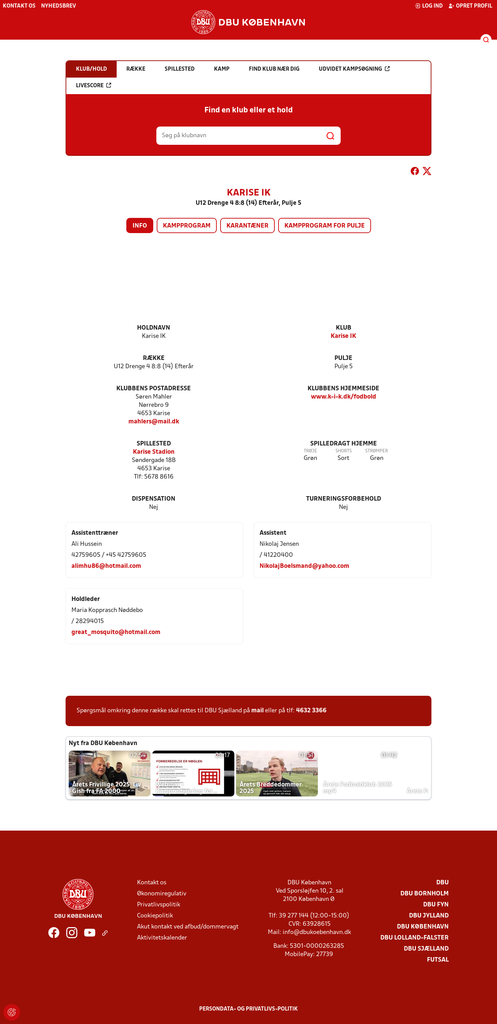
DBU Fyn (436, 905)
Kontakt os (19, 6)
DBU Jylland (429, 916)
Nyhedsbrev (58, 6)
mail (257, 711)
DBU (442, 883)
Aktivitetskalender (162, 938)
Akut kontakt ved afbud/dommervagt (187, 927)
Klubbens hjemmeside (343, 389)
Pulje (343, 358)
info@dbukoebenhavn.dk (317, 932)
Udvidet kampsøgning (354, 69)
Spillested (154, 444)
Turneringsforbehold (343, 499)
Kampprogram (187, 226)
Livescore (93, 85)
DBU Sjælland (426, 949)
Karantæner (247, 226)
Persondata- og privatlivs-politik (248, 1009)
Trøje (310, 451)
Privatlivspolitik (158, 905)
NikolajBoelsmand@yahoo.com (304, 566)
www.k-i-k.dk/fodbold (343, 397)
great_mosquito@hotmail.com (115, 632)
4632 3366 (311, 711)
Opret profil (470, 6)
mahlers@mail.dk (153, 422)
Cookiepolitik (155, 916)
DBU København (423, 927)
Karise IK (343, 336)
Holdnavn (153, 328)
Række (154, 358)
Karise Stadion (154, 452)
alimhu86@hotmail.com (106, 566)
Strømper (376, 451)
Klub (343, 328)
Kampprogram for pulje (324, 226)
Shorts (343, 451)
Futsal (438, 960)
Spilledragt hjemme (343, 444)
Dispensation (153, 499)
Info (140, 226)
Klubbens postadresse (153, 389)
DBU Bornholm (424, 894)
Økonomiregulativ (161, 894)
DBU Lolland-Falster (414, 938)
